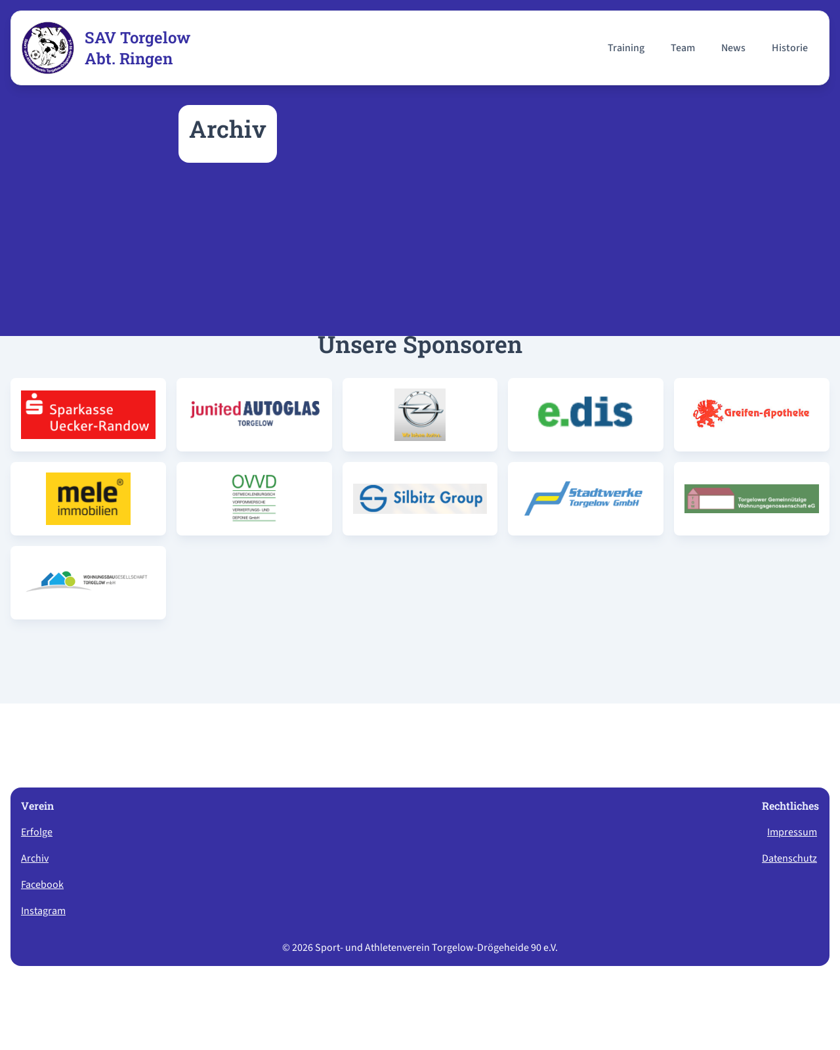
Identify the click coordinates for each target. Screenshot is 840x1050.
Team (683, 48)
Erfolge (36, 832)
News (733, 48)
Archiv (35, 858)
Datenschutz (789, 858)
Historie (790, 48)
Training (626, 48)
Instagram (43, 911)
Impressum (792, 832)
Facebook (42, 884)
